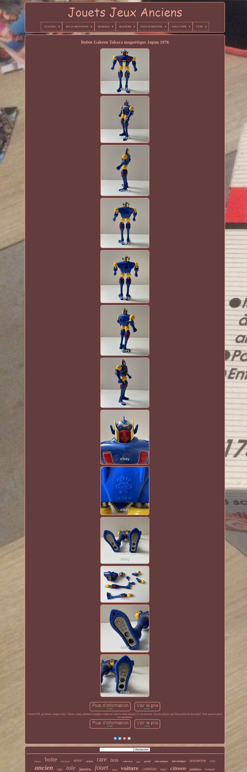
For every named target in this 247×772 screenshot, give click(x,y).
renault (210, 769)
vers (114, 769)
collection (128, 761)
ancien (44, 767)
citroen (178, 768)
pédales (195, 769)
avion (89, 761)
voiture (129, 768)
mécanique (161, 761)
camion (149, 768)
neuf (163, 769)
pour (138, 762)
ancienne (198, 760)
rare (102, 759)
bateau (38, 761)
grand (147, 761)
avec (78, 760)
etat (60, 769)
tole (70, 767)
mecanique (179, 761)
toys (212, 761)
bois (114, 760)
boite (51, 759)
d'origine (65, 761)
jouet (101, 767)
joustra (85, 769)
